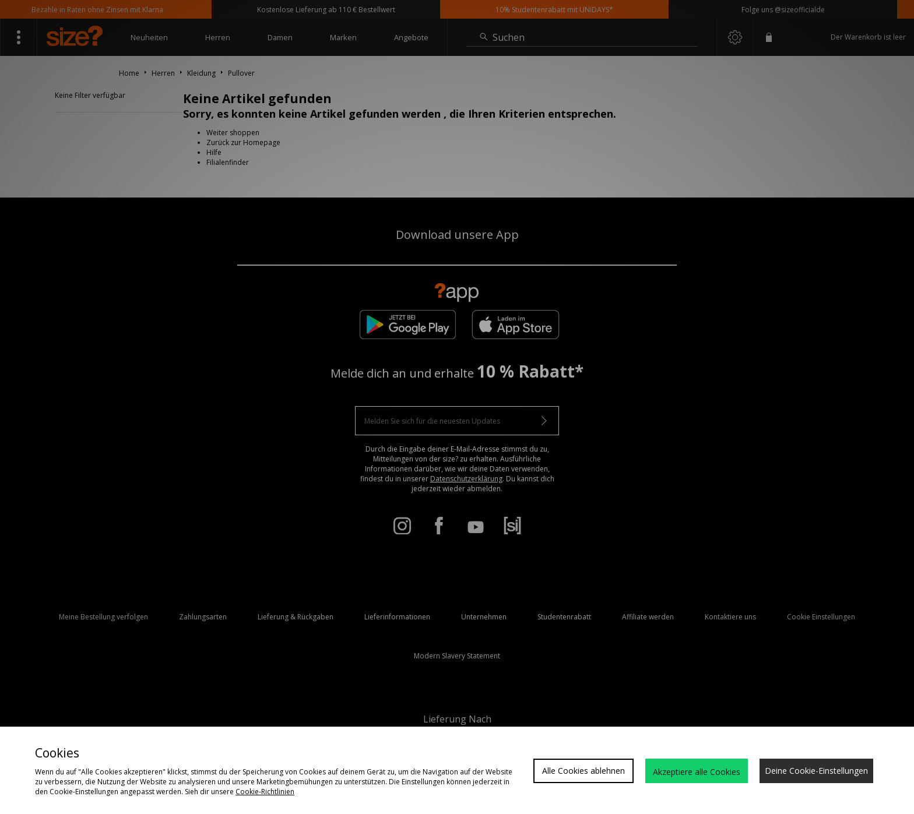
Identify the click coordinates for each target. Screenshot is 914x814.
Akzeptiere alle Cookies (696, 771)
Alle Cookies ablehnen (583, 770)
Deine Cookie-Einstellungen (816, 770)
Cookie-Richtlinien (264, 792)
